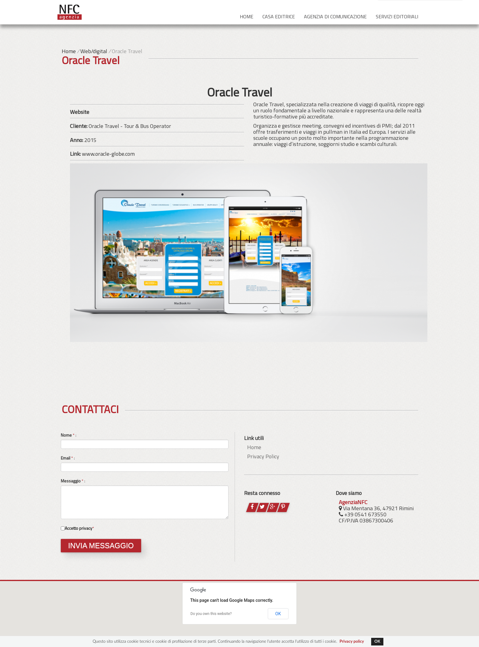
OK (278, 613)
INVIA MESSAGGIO (101, 545)
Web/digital (93, 51)
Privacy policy (352, 641)
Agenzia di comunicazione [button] (335, 16)
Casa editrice (278, 16)
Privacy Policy (263, 456)
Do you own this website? (211, 614)
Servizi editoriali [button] (397, 16)
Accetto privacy (78, 528)
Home (246, 16)
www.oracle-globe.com (108, 154)
